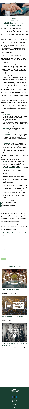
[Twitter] (14, 397)
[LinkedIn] (16, 397)
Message (3, 249)
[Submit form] (3, 259)
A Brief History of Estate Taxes (10, 289)
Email (2, 242)
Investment (14, 403)
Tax (14, 407)
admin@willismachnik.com (14, 395)
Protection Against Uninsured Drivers (12, 316)
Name (2, 235)
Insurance (14, 405)
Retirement (14, 401)
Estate (14, 404)
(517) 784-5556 (16, 390)
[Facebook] (12, 397)
